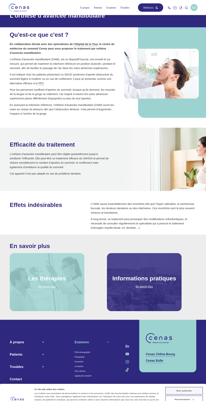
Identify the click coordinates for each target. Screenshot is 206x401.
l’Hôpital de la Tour (85, 44)
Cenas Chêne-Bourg (160, 354)
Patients (98, 7)
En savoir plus (47, 286)
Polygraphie (79, 357)
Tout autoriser (184, 376)
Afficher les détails (43, 396)
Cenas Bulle (154, 360)
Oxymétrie (78, 361)
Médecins (148, 7)
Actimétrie (78, 366)
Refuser (184, 394)
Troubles (124, 7)
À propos (85, 7)
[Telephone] (169, 7)
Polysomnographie (82, 352)
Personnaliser (184, 385)
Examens (111, 7)
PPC (41, 83)
